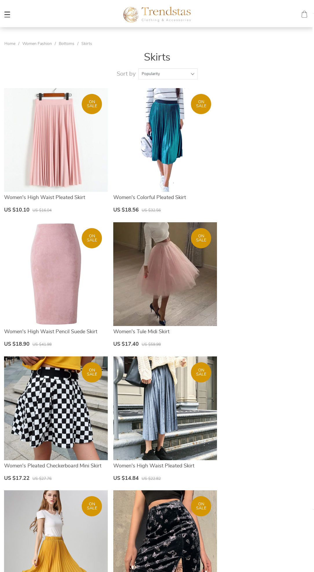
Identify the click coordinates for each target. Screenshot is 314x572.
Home (9, 44)
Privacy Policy (121, 511)
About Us (117, 497)
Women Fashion (37, 44)
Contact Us (119, 504)
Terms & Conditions (126, 518)
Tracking (194, 525)
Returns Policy (200, 518)
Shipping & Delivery (204, 511)
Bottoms (66, 44)
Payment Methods (203, 504)
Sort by (126, 74)
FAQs (192, 497)
